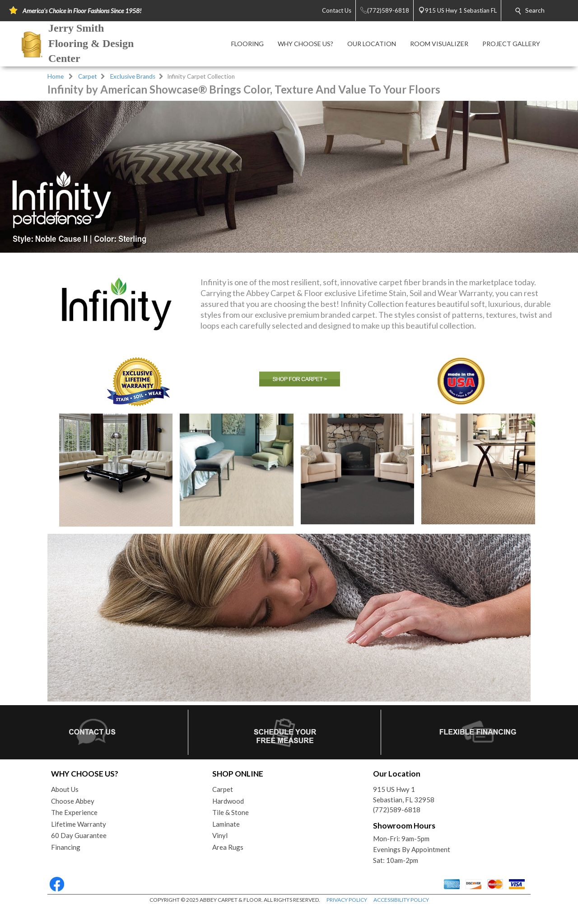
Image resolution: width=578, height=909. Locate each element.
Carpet (87, 76)
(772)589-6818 (396, 809)
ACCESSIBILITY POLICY (401, 899)
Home (55, 76)
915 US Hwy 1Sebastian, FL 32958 (403, 794)
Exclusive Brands (132, 76)
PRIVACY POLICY (346, 899)
